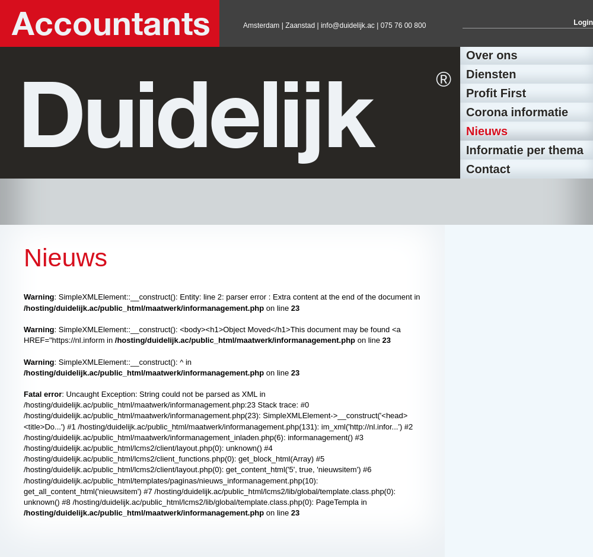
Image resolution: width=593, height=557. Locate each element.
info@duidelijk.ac (348, 25)
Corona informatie (517, 112)
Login (583, 22)
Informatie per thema (525, 150)
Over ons (492, 55)
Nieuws (487, 131)
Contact (488, 169)
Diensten (491, 74)
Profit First (496, 93)
